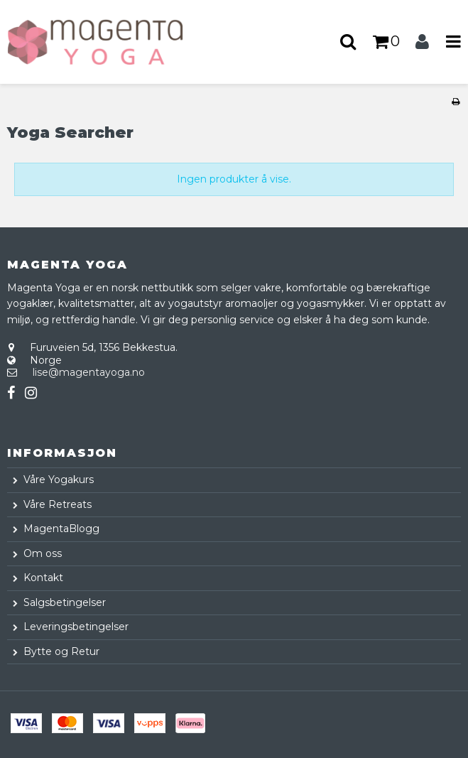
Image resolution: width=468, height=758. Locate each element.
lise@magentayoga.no (89, 372)
